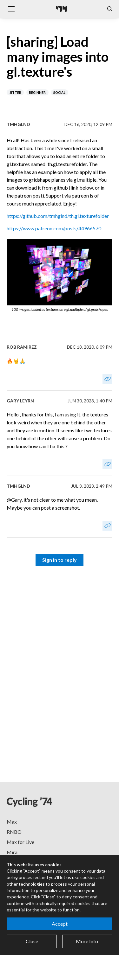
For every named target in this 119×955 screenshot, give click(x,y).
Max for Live (20, 842)
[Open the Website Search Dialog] (109, 9)
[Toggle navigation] (11, 8)
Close (32, 941)
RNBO (14, 832)
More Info (87, 941)
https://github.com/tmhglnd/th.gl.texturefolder (58, 216)
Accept (60, 924)
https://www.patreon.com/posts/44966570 (54, 228)
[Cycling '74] (61, 9)
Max (12, 822)
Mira (12, 852)
